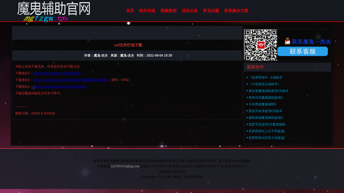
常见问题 (211, 10)
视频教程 (168, 10)
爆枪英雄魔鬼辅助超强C (265, 118)
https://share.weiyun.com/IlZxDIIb (57, 73)
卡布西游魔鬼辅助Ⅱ (261, 104)
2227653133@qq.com (125, 166)
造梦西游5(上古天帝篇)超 (266, 131)
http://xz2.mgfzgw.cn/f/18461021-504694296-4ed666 (70, 80)
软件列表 (147, 10)
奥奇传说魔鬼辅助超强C (265, 97)
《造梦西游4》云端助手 (265, 77)
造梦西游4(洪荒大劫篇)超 (266, 138)
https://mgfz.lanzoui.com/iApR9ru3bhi (60, 86)
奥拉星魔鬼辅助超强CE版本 (268, 91)
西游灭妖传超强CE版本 (264, 111)
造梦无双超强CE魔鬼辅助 (266, 124)
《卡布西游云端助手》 (264, 84)
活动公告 (190, 10)
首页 (130, 10)
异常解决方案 (236, 10)
